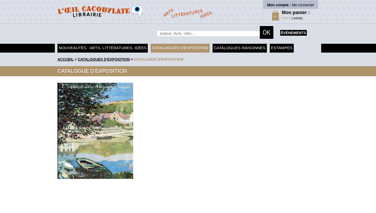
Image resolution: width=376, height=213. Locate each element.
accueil (65, 59)
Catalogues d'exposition (180, 48)
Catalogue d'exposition (159, 59)
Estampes (282, 48)
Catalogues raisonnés (240, 48)
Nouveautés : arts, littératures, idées (102, 48)
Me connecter (303, 5)
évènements (293, 33)
